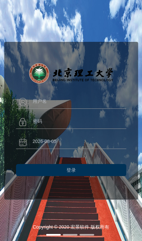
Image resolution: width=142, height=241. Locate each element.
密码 (37, 121)
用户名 (40, 101)
